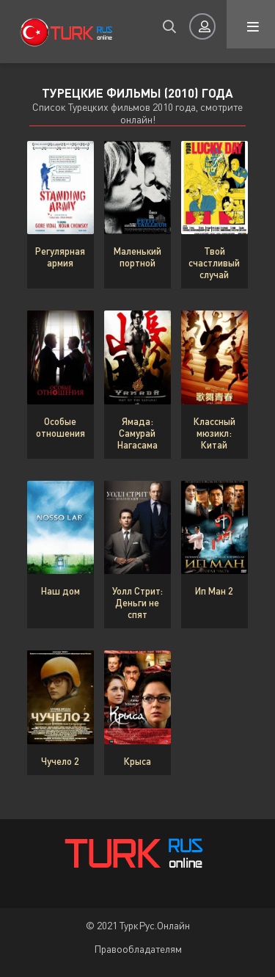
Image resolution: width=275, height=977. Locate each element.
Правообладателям (138, 949)
